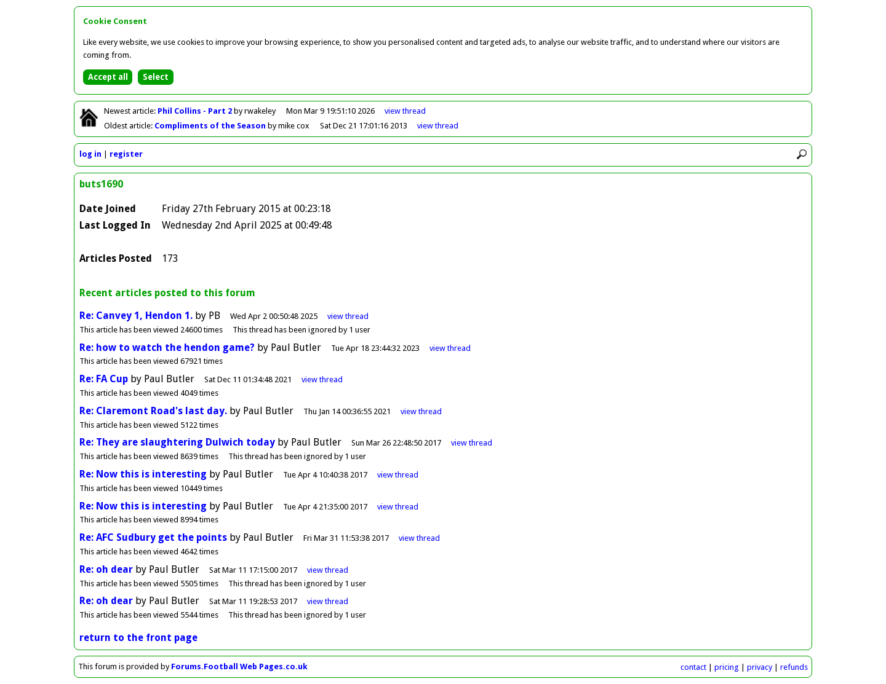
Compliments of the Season (211, 125)
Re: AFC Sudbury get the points (153, 537)
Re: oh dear (106, 569)
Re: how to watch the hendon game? (167, 347)
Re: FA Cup (103, 379)
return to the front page (138, 637)
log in (90, 154)
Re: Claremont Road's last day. (153, 411)
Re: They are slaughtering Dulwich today (177, 442)
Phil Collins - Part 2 (196, 111)
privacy (759, 667)
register (126, 154)
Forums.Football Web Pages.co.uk (239, 666)
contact (693, 667)
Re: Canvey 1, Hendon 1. (136, 315)
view (405, 111)
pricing (726, 667)
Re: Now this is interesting (143, 474)
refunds (794, 667)
